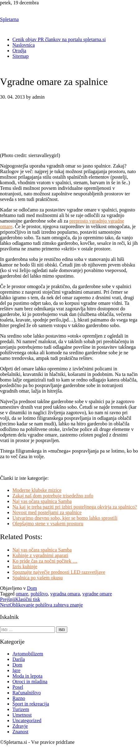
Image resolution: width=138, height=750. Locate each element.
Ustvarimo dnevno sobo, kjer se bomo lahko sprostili (65, 518)
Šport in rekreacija (30, 703)
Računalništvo (26, 692)
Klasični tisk (20, 599)
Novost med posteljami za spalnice (47, 512)
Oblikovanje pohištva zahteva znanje (41, 604)
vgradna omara (65, 593)
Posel (17, 687)
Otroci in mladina (29, 681)
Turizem (20, 709)
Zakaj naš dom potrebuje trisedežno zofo (52, 495)
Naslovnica (23, 45)
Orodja (19, 50)
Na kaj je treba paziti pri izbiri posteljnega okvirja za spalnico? (74, 506)
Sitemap (20, 56)
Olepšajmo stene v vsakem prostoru (47, 523)
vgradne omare (97, 593)
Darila (18, 659)
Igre (16, 670)
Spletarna (9, 19)
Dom (32, 588)
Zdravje (20, 726)
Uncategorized (26, 720)
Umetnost (22, 715)
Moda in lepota (27, 676)
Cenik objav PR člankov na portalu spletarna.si (59, 39)
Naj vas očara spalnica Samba (42, 501)
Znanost (20, 731)
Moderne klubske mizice (36, 490)
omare (22, 593)
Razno (18, 698)
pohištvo (39, 593)
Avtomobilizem (27, 653)
